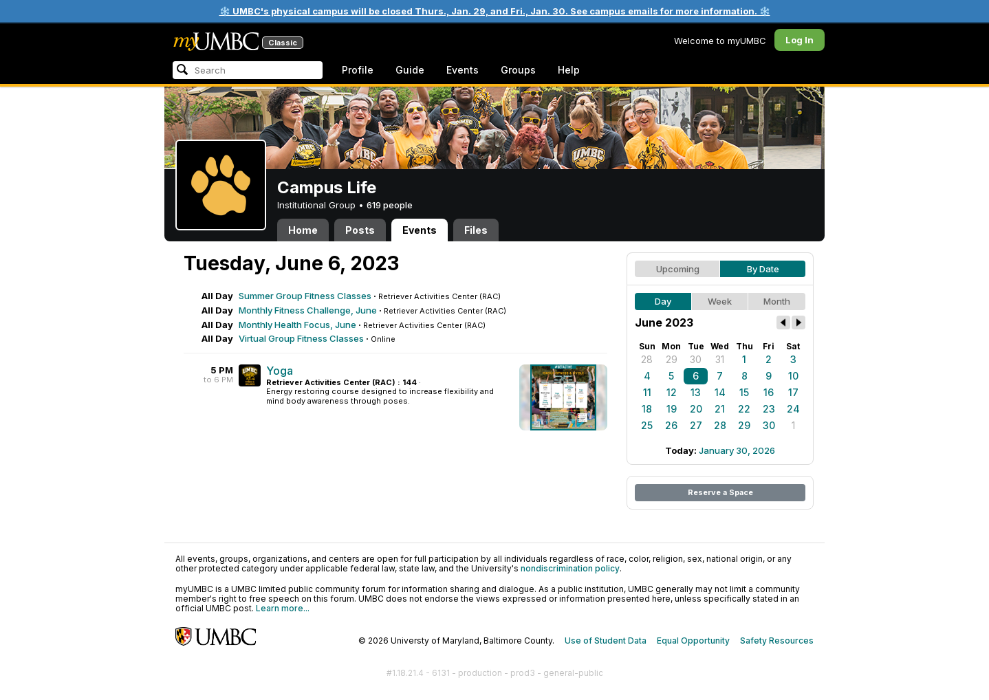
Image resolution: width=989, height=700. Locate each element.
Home (303, 230)
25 (647, 425)
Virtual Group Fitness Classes (301, 338)
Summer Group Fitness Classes (305, 295)
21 (720, 409)
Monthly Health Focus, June (297, 324)
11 (647, 392)
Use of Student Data (605, 640)
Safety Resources (777, 640)
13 (696, 392)
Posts (360, 230)
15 (744, 392)
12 (671, 392)
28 (647, 359)
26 (671, 425)
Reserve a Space (720, 492)
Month (776, 301)
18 (647, 409)
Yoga (279, 371)
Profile (357, 70)
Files (476, 230)
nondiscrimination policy (570, 568)
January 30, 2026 (737, 450)
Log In (799, 39)
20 (696, 409)
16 (768, 392)
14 (720, 392)
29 (671, 359)
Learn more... (282, 608)
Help (569, 70)
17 (793, 392)
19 (671, 409)
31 (719, 359)
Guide (409, 70)
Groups (518, 70)
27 (696, 425)
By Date (763, 268)
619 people (390, 204)
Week (720, 301)
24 (793, 409)
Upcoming (677, 268)
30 (696, 359)
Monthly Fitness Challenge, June (308, 310)
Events (462, 70)
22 (744, 409)
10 (793, 376)
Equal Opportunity (693, 640)
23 (769, 409)
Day (663, 301)
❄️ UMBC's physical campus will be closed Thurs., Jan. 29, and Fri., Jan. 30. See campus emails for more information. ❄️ (494, 11)
